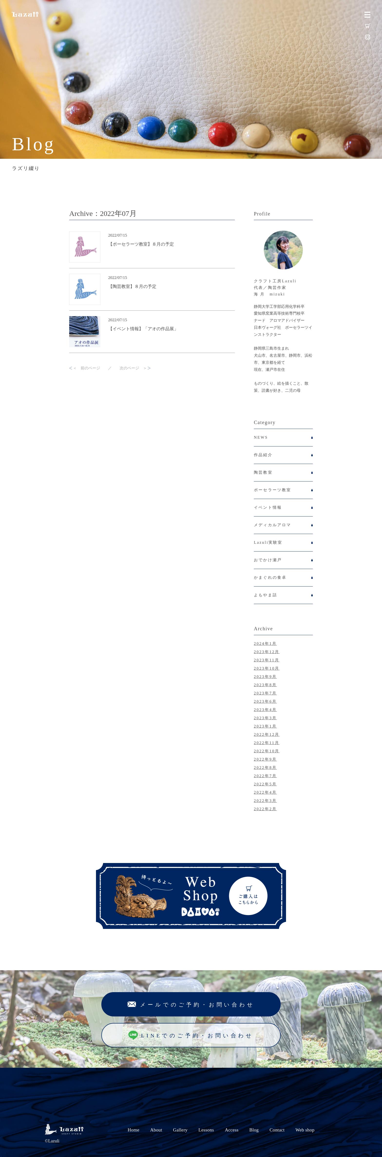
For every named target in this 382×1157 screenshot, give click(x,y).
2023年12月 (267, 652)
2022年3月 (265, 801)
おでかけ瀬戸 (268, 560)
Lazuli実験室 (268, 542)
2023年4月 (265, 710)
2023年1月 (265, 726)
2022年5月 (265, 784)
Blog (253, 1129)
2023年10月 (267, 668)
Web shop (305, 1129)
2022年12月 (267, 734)
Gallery (180, 1129)
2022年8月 (265, 767)
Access (232, 1129)
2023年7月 (265, 693)
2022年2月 (265, 809)
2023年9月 (265, 677)
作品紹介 (263, 455)
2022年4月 (265, 792)
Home (133, 1129)
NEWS (261, 437)
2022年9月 (265, 759)
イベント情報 (268, 507)
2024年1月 (265, 643)
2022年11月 (266, 743)
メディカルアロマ (272, 525)
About (156, 1129)
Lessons (206, 1129)
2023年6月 (265, 701)
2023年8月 (265, 685)
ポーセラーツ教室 (272, 490)
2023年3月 (265, 718)
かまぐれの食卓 (270, 577)
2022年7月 (265, 776)
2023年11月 (266, 660)
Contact (277, 1129)
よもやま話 (265, 595)
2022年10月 (267, 751)
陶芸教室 (263, 472)
